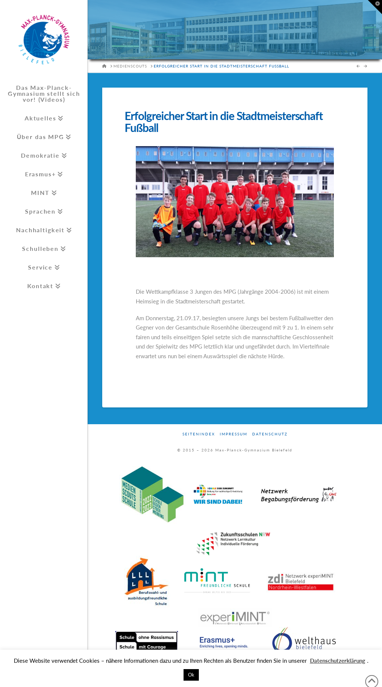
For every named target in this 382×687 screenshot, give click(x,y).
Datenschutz (270, 434)
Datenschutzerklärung (337, 660)
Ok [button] (191, 675)
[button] (375, 7)
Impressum (233, 434)
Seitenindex (198, 434)
